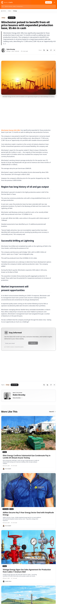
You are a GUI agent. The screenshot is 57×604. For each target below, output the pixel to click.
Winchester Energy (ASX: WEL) (10, 130)
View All (52, 411)
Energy (3, 17)
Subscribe (48, 2)
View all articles (17, 398)
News (9, 11)
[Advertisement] (28, 111)
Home (3, 11)
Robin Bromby (11, 49)
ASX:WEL (12, 17)
